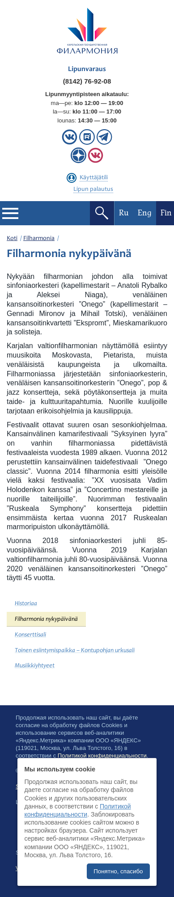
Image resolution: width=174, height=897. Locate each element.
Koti (12, 239)
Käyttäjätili (94, 178)
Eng (145, 213)
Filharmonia (39, 239)
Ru (124, 213)
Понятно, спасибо (118, 871)
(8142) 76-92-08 (87, 81)
